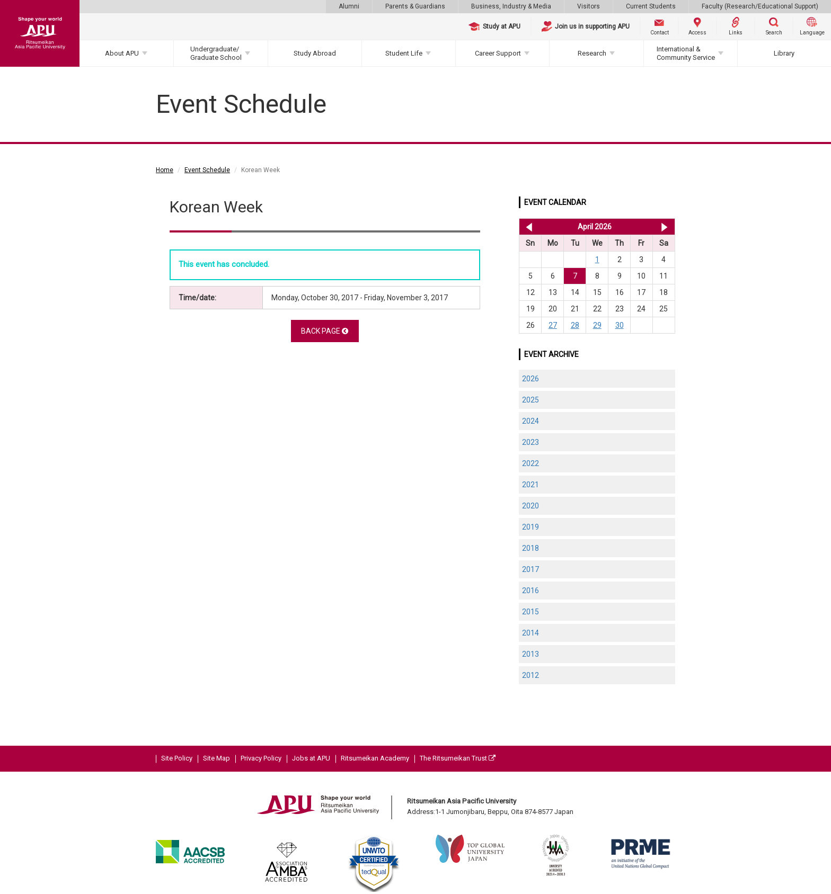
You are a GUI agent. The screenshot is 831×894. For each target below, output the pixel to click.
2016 (530, 590)
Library (784, 53)
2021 (530, 484)
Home (164, 170)
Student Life (403, 53)
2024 (530, 421)
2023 (530, 442)
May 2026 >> (664, 227)
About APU (122, 53)
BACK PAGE (324, 331)
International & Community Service (686, 53)
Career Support (498, 53)
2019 (530, 527)
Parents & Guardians (415, 6)
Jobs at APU (311, 758)
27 (553, 325)
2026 (530, 378)
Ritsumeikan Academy (375, 758)
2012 (530, 675)
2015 (530, 611)
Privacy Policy (261, 758)
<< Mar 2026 (527, 227)
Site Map (216, 758)
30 (619, 325)
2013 (530, 654)
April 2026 (595, 226)
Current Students (651, 6)
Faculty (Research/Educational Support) (760, 6)
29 (597, 325)
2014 (530, 633)
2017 (530, 569)
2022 (530, 463)
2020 (530, 506)
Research (592, 53)
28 (575, 325)
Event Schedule (207, 170)
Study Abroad (315, 53)
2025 (530, 400)
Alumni (349, 6)
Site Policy (176, 758)
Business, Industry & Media (511, 6)
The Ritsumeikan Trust (458, 758)
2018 (530, 548)
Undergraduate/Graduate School (216, 53)
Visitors (588, 6)
